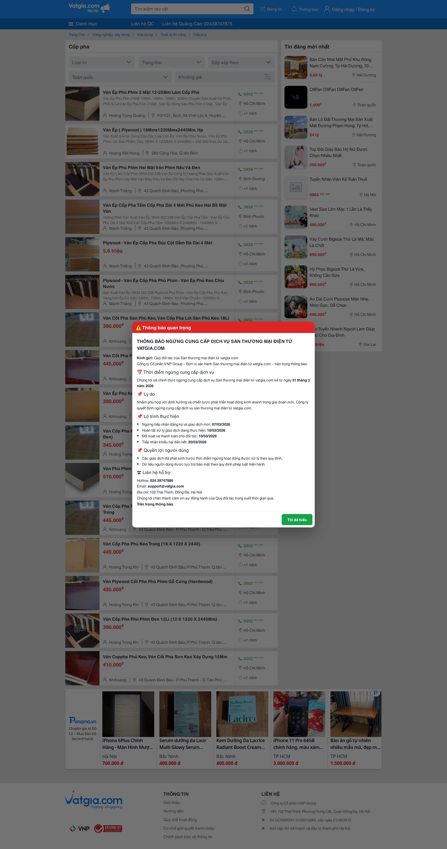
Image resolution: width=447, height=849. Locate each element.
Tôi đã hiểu (297, 519)
